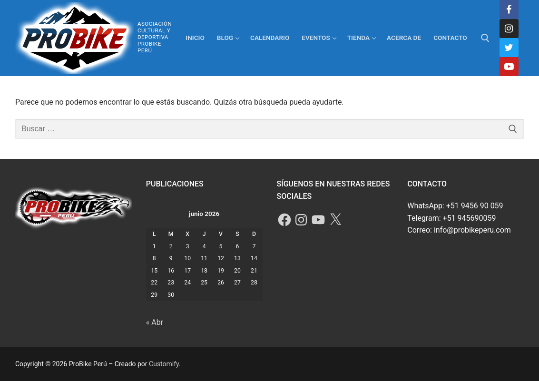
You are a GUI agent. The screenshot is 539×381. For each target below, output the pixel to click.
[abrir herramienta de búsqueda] (485, 38)
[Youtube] (509, 66)
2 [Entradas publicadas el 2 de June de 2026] (171, 246)
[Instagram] (509, 28)
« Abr (154, 322)
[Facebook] (509, 9)
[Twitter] (509, 47)
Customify (164, 364)
